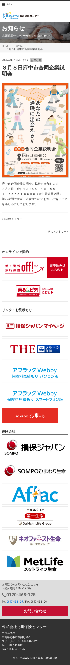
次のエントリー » (58, 231)
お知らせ (20, 46)
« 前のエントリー (12, 218)
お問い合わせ (35, 611)
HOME (5, 46)
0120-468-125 (21, 594)
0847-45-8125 (15, 601)
